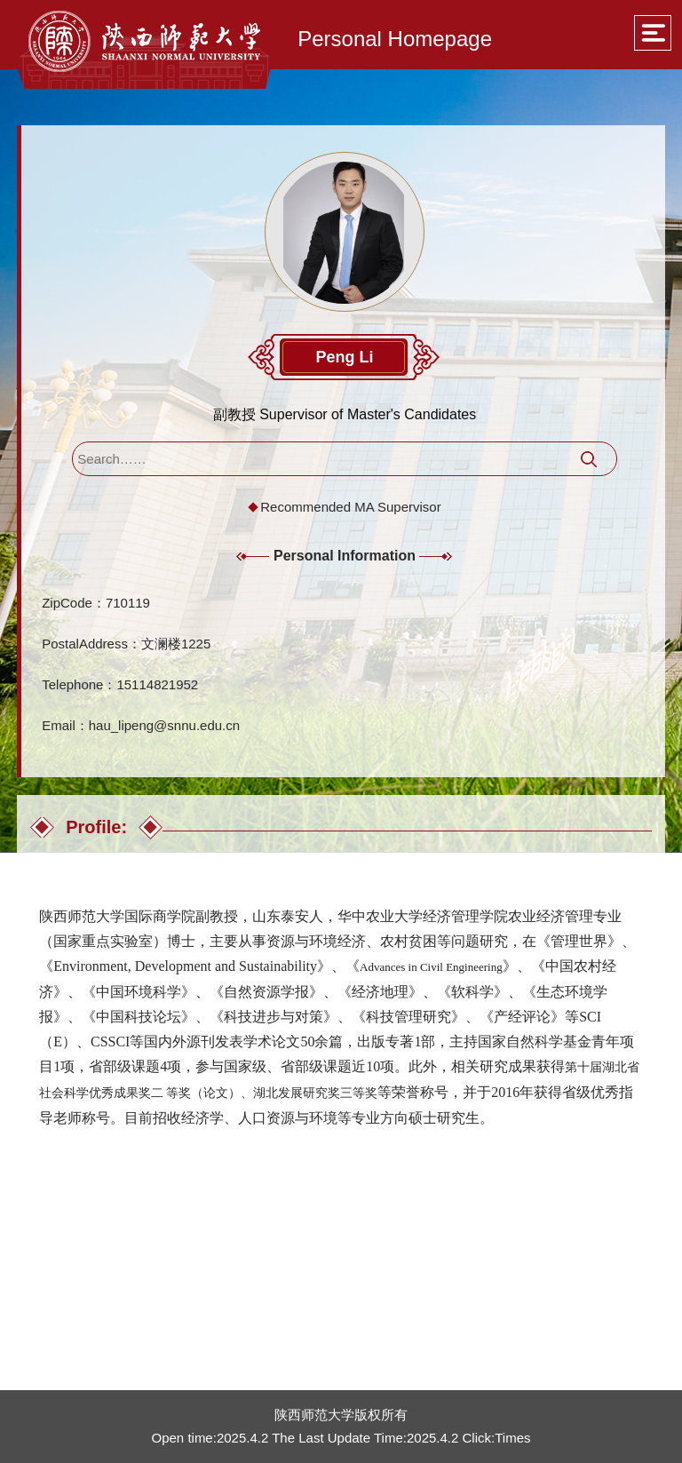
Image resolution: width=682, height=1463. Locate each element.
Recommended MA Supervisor (350, 506)
